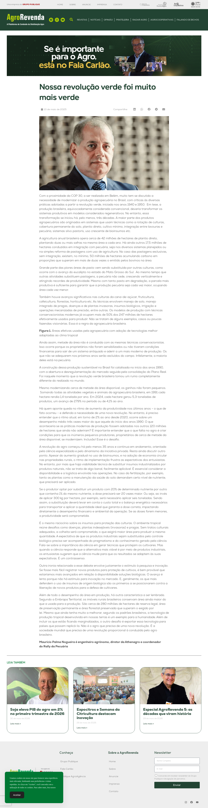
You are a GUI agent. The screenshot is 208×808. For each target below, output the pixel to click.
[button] (134, 109)
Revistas (82, 19)
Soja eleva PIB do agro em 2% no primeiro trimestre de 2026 (37, 711)
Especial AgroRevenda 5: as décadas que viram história (167, 711)
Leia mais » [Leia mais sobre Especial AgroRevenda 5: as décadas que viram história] (148, 723)
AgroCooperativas (161, 19)
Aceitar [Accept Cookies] (17, 795)
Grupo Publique (69, 761)
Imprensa (102, 4)
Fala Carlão (66, 768)
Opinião (108, 19)
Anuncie (86, 4)
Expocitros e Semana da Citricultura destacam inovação (98, 713)
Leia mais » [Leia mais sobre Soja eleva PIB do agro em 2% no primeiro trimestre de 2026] (15, 723)
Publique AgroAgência (73, 776)
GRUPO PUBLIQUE (31, 4)
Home (60, 4)
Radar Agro (139, 19)
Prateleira (122, 19)
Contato (117, 4)
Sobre (72, 4)
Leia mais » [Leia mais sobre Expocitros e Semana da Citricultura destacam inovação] (82, 727)
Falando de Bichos (188, 19)
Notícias (95, 19)
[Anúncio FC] (104, 75)
